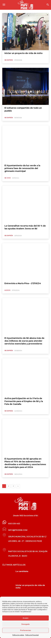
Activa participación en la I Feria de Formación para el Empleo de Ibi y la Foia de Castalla (23, 401)
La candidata (22, 571)
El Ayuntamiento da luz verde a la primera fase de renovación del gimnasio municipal (22, 168)
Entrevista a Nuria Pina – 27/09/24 (22, 283)
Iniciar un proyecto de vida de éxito (23, 53)
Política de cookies (18, 635)
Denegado (25, 624)
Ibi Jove (7, 178)
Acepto (25, 618)
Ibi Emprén (8, 60)
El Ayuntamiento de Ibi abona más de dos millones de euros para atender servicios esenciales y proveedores (24, 341)
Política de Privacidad (32, 635)
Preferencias (25, 630)
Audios (7, 290)
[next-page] (18, 486)
